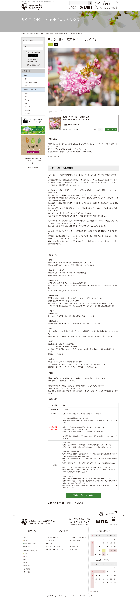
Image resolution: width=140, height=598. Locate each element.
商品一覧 (27, 71)
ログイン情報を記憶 (33, 52)
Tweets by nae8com (33, 167)
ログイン (73, 6)
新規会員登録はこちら (33, 65)
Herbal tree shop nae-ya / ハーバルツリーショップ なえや (33, 161)
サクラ (50, 44)
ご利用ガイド (74, 8)
